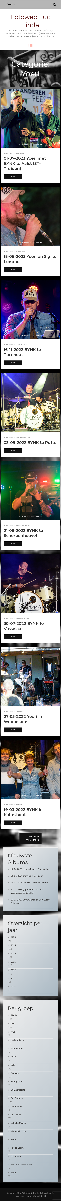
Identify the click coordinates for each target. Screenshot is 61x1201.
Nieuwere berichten (32, 838)
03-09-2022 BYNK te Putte (30, 442)
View (13, 177)
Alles (6, 153)
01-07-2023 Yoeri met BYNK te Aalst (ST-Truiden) (25, 163)
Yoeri (11, 153)
